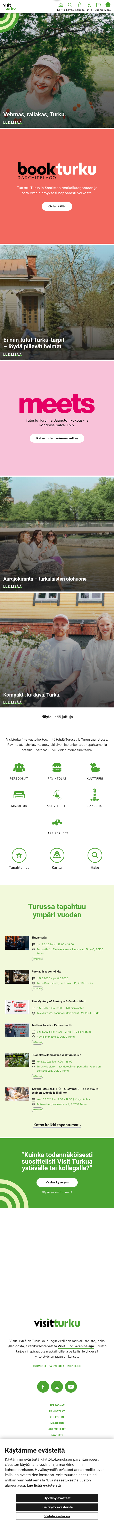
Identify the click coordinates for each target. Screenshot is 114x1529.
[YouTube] (71, 1387)
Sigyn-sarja (39, 937)
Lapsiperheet (57, 824)
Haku (95, 858)
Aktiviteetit (57, 797)
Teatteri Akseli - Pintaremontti (52, 1025)
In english (74, 1366)
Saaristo (95, 797)
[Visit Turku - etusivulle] (9, 6)
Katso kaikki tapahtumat (56, 1125)
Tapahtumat (19, 858)
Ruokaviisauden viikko (46, 971)
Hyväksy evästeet (57, 1498)
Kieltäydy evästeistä (57, 1507)
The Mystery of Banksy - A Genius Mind (58, 1001)
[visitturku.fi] (57, 1326)
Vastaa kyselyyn (57, 1182)
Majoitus (19, 797)
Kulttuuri (95, 769)
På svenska (56, 1366)
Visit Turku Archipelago (76, 1346)
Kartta (57, 858)
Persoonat (19, 769)
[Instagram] (57, 1387)
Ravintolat (57, 769)
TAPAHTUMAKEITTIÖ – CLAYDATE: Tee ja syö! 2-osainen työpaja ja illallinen (65, 1090)
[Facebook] (43, 1387)
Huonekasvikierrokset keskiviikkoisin (56, 1055)
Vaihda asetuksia (57, 1516)
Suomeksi (39, 1366)
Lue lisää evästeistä (44, 1485)
